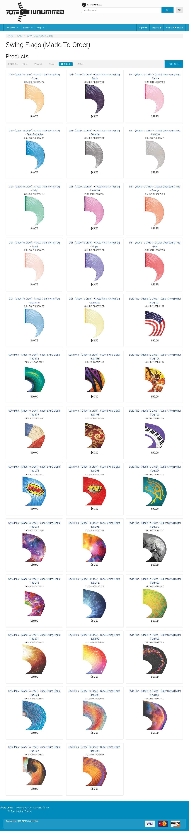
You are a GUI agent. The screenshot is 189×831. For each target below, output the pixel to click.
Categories (10, 27)
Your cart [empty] (174, 27)
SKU (25, 64)
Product (38, 64)
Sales (80, 64)
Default (65, 64)
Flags (19, 36)
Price (51, 64)
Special (26, 27)
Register (156, 27)
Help (39, 27)
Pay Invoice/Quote (21, 811)
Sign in (143, 27)
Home (10, 36)
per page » (174, 64)
